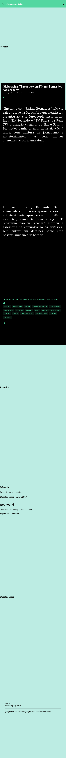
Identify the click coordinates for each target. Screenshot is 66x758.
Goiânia (29, 310)
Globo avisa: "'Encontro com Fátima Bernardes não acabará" (31, 299)
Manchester (56, 310)
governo (45, 310)
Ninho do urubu (27, 314)
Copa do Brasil (55, 306)
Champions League (40, 306)
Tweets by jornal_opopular (10, 492)
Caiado (27, 306)
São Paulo (7, 317)
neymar (15, 314)
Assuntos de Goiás (15, 4)
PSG (45, 314)
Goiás (37, 310)
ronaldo (53, 314)
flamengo (19, 310)
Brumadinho (18, 306)
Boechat (7, 306)
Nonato (39, 314)
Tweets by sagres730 (13, 706)
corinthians (8, 310)
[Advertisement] (33, 174)
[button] (4, 97)
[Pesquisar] (62, 4)
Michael (7, 314)
